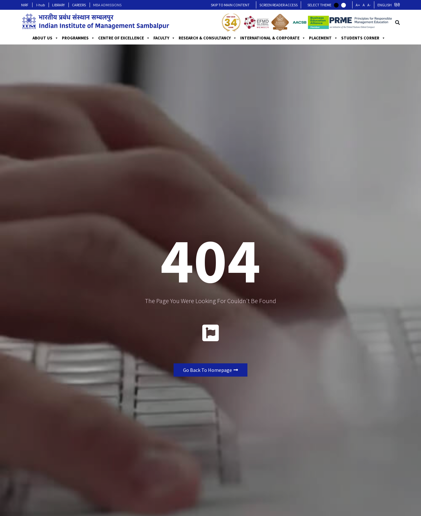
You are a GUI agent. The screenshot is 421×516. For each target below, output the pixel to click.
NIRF (24, 5)
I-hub (40, 5)
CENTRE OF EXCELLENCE (124, 38)
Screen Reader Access (278, 5)
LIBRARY (58, 5)
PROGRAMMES (78, 38)
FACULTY (164, 38)
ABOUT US (45, 38)
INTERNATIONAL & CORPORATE (272, 38)
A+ (358, 5)
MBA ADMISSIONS (107, 5)
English (384, 5)
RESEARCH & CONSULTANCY (208, 38)
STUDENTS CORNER (363, 38)
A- (369, 5)
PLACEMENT (323, 38)
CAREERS (79, 5)
